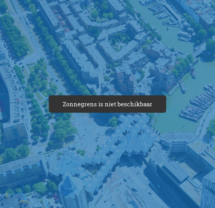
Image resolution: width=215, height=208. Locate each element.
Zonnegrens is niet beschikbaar (107, 104)
